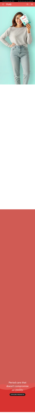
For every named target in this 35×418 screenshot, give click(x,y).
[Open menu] (3, 4)
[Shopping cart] (32, 4)
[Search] (27, 4)
